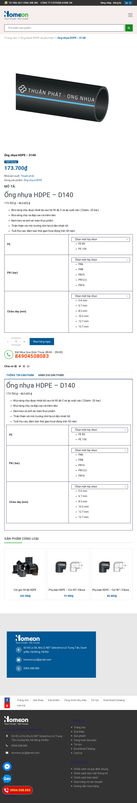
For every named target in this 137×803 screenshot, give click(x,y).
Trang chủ (23, 689)
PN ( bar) (12, 272)
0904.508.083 (30, 3)
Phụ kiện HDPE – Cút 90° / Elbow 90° (112, 589)
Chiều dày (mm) (16, 311)
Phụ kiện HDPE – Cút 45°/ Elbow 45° (68, 589)
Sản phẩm (54, 689)
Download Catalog (114, 689)
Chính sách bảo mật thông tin (91, 762)
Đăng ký (117, 3)
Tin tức (95, 689)
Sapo (101, 797)
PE (9, 244)
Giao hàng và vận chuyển (88, 770)
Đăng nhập (106, 3)
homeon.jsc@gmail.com (38, 654)
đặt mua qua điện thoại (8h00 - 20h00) (39, 355)
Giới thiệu (38, 689)
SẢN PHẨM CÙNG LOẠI (21, 538)
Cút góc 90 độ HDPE (25, 589)
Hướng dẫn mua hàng (86, 775)
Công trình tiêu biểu (75, 689)
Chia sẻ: (9, 366)
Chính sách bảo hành (86, 766)
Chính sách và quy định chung (91, 758)
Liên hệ (21, 694)
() (130, 3)
